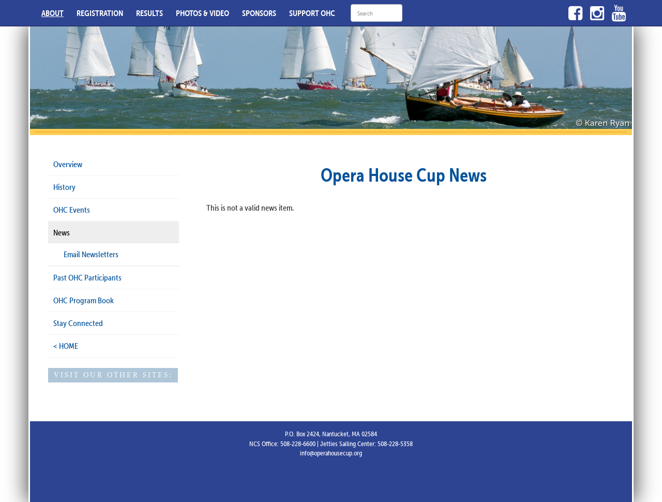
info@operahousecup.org (331, 453)
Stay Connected (78, 323)
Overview (67, 164)
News (61, 232)
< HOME (65, 346)
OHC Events (71, 209)
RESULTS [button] (149, 13)
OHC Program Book (83, 300)
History (64, 187)
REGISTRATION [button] (100, 13)
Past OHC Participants (87, 277)
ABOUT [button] (52, 13)
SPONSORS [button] (259, 13)
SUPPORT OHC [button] (312, 13)
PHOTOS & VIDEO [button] (202, 13)
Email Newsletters (91, 254)
